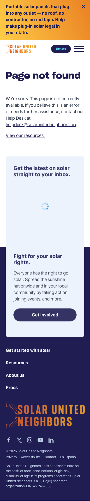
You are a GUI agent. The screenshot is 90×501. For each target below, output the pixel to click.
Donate (61, 49)
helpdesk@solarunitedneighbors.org (42, 125)
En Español (68, 457)
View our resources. (25, 136)
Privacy (11, 457)
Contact (50, 457)
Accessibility (30, 457)
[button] (79, 49)
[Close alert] (83, 20)
